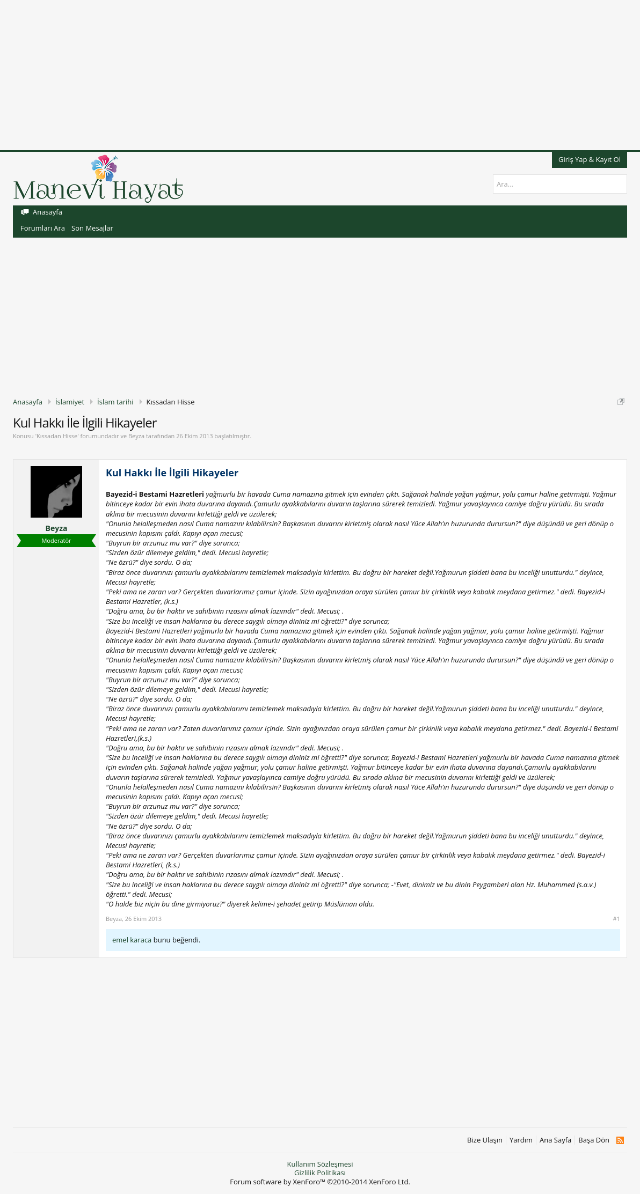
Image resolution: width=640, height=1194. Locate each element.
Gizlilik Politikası (320, 1172)
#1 (616, 919)
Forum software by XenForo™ (320, 1181)
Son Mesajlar (92, 228)
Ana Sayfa (555, 1140)
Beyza (136, 436)
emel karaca (131, 940)
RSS (620, 1140)
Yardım (521, 1140)
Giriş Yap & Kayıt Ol (589, 159)
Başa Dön (593, 1140)
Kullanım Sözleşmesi (320, 1164)
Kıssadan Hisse (57, 436)
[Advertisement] (320, 75)
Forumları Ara (42, 228)
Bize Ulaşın (485, 1140)
